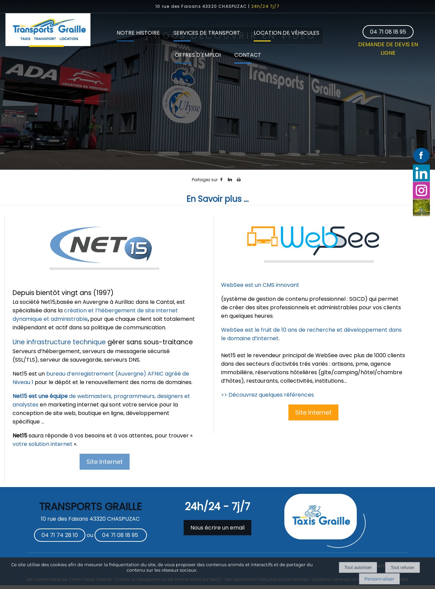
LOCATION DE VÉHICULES (286, 33)
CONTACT (247, 55)
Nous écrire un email (217, 528)
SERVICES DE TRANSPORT (206, 33)
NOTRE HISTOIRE (138, 33)
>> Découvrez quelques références (267, 395)
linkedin (230, 179)
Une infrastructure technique (59, 342)
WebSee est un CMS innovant (260, 285)
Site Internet (104, 461)
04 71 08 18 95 (388, 32)
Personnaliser (379, 579)
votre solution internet (42, 444)
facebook (221, 179)
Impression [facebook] (238, 178)
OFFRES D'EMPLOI (198, 55)
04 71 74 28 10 (59, 535)
